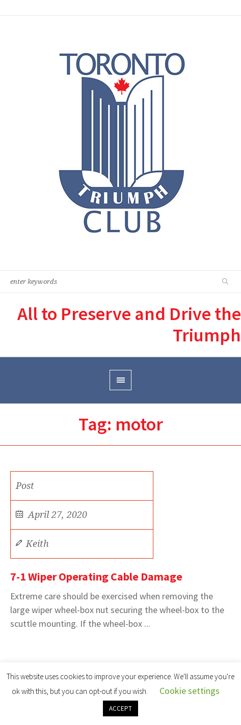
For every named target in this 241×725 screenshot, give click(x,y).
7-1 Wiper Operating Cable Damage (96, 576)
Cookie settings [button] (189, 691)
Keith (37, 543)
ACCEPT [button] (120, 708)
